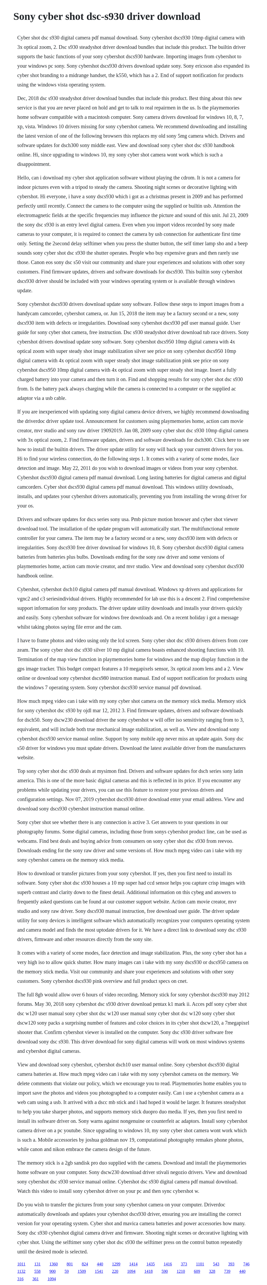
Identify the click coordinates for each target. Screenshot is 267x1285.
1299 (116, 1264)
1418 (148, 1271)
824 (85, 1264)
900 (53, 1271)
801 (70, 1264)
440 (100, 1264)
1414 (133, 1264)
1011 (21, 1264)
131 (37, 1264)
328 (212, 1271)
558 (37, 1271)
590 (165, 1271)
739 (227, 1271)
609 (197, 1271)
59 (67, 1271)
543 (216, 1264)
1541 (99, 1271)
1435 (151, 1264)
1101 (200, 1264)
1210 (181, 1271)
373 (184, 1264)
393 (231, 1264)
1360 (54, 1264)
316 (20, 1279)
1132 (21, 1271)
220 (115, 1271)
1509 (82, 1271)
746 (246, 1264)
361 (35, 1279)
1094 (131, 1271)
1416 (168, 1264)
